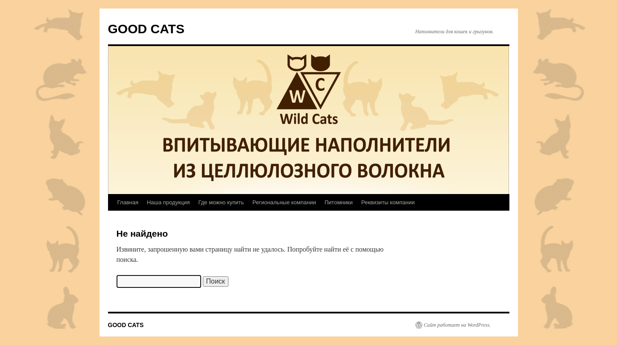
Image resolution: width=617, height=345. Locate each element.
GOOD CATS (146, 29)
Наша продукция (168, 202)
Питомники (339, 202)
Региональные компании (284, 202)
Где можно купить (221, 202)
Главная (127, 202)
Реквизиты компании (388, 202)
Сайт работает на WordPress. (457, 325)
